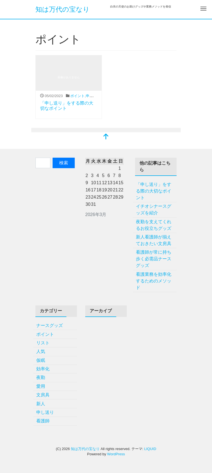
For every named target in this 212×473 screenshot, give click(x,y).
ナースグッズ (49, 325)
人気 (40, 351)
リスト (43, 343)
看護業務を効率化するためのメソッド (153, 281)
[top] (106, 137)
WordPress (116, 454)
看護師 (43, 421)
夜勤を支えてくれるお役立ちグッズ (153, 225)
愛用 (40, 386)
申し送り (93, 96)
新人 (40, 403)
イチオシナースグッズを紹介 (153, 209)
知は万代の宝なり (62, 9)
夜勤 (40, 377)
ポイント (77, 96)
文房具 (43, 395)
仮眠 (40, 360)
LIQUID (150, 449)
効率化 (43, 369)
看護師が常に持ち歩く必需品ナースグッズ (153, 259)
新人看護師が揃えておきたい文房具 (153, 240)
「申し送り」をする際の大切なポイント (153, 191)
